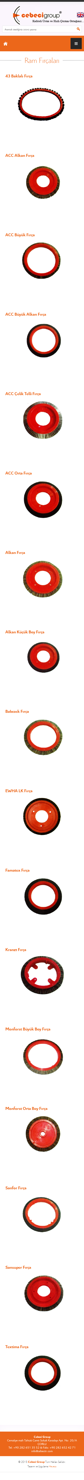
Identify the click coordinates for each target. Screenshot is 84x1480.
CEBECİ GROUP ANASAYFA (42, 16)
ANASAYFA (5, 43)
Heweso (52, 1466)
